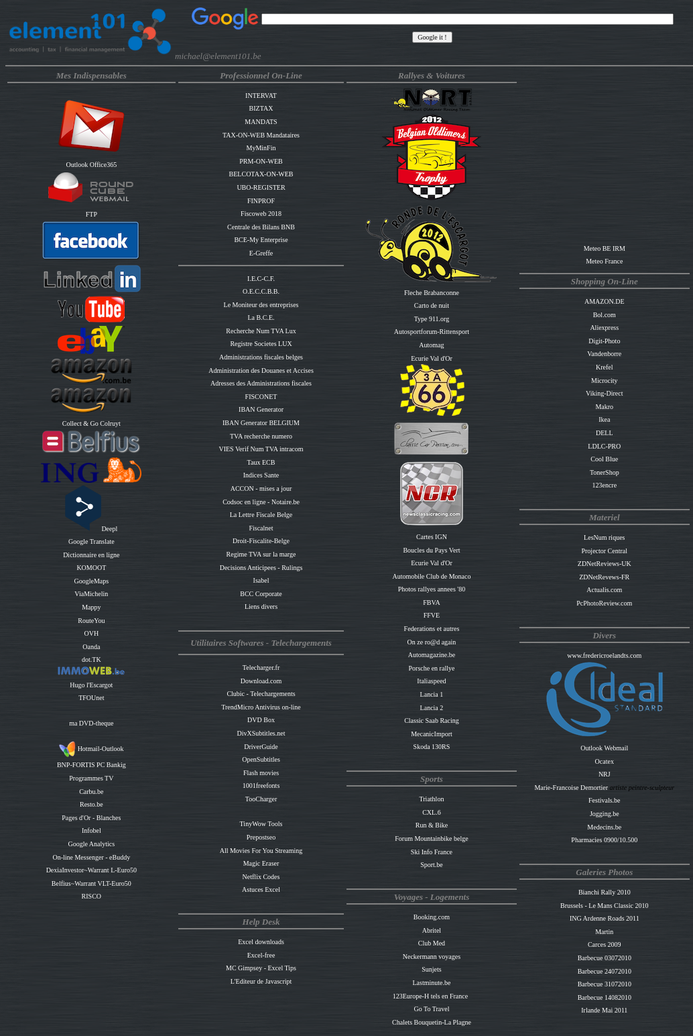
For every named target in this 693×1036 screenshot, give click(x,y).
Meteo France (604, 261)
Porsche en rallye (432, 668)
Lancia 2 (432, 707)
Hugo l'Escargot (91, 685)
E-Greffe (261, 253)
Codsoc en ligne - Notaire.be (261, 502)
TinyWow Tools (261, 823)
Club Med (431, 943)
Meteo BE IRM (604, 248)
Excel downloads (261, 941)
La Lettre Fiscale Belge (261, 514)
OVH (91, 633)
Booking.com (432, 917)
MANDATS (261, 121)
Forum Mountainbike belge (431, 838)
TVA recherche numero (261, 436)
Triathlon (432, 799)
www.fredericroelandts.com (604, 655)
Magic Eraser (261, 863)
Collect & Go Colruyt (91, 423)
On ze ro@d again (431, 642)
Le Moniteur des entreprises (261, 304)
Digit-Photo (604, 341)
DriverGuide (261, 746)
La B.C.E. (261, 317)
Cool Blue (604, 459)
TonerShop (604, 472)
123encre (604, 485)
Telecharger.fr (261, 667)
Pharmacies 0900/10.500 (604, 840)
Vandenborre (604, 353)
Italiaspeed (431, 681)
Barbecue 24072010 (604, 971)
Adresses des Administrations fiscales (261, 383)
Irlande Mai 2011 (604, 1010)
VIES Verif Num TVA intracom (260, 449)
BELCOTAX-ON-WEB (261, 174)
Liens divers (261, 606)
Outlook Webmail (604, 748)
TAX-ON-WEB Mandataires (261, 135)
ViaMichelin (91, 593)
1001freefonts (261, 785)
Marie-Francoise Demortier (571, 787)
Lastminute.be (431, 982)
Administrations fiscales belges (261, 357)
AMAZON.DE (604, 301)
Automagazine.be (431, 654)
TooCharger (261, 799)
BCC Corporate (261, 593)
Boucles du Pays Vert (431, 550)
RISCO (91, 896)
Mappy (91, 607)
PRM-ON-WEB (260, 161)
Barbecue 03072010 (604, 958)
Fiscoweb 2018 (261, 213)
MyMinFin (261, 148)
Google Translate (91, 541)
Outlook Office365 (91, 164)
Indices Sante (261, 475)
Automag (431, 345)
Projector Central (604, 551)
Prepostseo (261, 837)
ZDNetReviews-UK (604, 563)
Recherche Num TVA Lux (261, 331)
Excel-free (261, 955)
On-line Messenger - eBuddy (91, 857)
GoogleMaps (91, 581)
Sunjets (431, 969)
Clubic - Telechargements (261, 693)
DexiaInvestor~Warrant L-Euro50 (91, 870)
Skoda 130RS (432, 746)
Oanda (91, 646)
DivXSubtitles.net (261, 733)
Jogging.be (604, 813)
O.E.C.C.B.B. (261, 291)
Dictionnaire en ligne (91, 555)
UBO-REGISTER (261, 187)
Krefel (604, 367)
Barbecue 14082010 (604, 997)
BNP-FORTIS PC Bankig (91, 764)
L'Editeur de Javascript (261, 981)
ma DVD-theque (91, 723)
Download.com (261, 681)
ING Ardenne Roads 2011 (604, 918)
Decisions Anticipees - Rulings (261, 567)
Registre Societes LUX (261, 343)
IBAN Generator (261, 409)
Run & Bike (432, 825)
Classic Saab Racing (431, 720)
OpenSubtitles (261, 759)
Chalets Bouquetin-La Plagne (431, 1022)
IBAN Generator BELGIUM (261, 422)
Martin (604, 931)
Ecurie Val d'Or (431, 358)
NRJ (604, 774)
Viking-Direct (604, 393)
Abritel (431, 930)
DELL (604, 433)
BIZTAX (261, 108)
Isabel (261, 580)
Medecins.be (604, 827)
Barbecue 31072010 (604, 984)
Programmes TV (91, 778)
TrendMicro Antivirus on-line (261, 707)
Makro (604, 406)
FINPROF (261, 201)
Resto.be (91, 804)
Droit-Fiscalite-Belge (261, 540)
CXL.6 (431, 812)
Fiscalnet (261, 528)
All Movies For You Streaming (261, 850)
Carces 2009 (604, 944)
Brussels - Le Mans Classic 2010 (604, 905)
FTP (91, 214)
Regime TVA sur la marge (261, 554)
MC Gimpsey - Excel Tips (261, 968)
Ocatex (604, 761)
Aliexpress (604, 327)
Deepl (91, 528)
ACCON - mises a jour (261, 488)
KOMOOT (91, 567)
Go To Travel (431, 1009)
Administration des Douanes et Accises (261, 370)
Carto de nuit (431, 305)
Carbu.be (91, 791)
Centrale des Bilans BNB (261, 227)
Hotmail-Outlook (91, 748)
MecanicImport (431, 734)
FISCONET (261, 396)
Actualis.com (604, 589)
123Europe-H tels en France (430, 996)
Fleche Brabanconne (431, 292)
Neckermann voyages (431, 956)
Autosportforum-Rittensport (431, 331)
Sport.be (431, 864)
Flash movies (261, 772)
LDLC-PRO (604, 446)
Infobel (91, 830)
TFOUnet (91, 697)
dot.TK (91, 659)
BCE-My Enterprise (261, 239)
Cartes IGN (431, 536)
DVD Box (261, 720)
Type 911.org (432, 319)
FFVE (432, 615)
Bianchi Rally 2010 (604, 892)
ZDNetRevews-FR (604, 577)
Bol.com (604, 315)
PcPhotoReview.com (604, 603)
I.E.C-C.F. (261, 278)
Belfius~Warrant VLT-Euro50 (91, 883)
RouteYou (91, 620)
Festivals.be (604, 800)
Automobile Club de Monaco (431, 576)
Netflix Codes (261, 876)
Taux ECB (261, 462)
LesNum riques (604, 537)
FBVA (431, 602)
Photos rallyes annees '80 (431, 589)
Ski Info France (431, 852)
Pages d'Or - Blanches (91, 817)
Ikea (604, 419)
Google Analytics (91, 844)
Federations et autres (432, 628)
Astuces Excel (261, 889)
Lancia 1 (432, 694)
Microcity (604, 380)
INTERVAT (261, 95)
